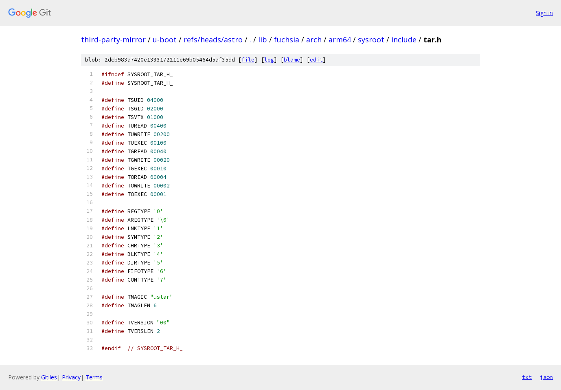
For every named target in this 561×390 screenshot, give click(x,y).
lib (262, 39)
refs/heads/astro (213, 39)
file (247, 59)
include (403, 39)
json (546, 377)
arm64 (340, 39)
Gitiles (49, 377)
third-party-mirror (113, 39)
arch (314, 39)
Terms (94, 377)
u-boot (165, 39)
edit (316, 59)
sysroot (371, 39)
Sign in (544, 13)
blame (292, 59)
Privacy (71, 377)
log (269, 59)
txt (527, 377)
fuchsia (286, 39)
